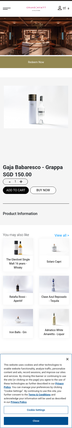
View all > (62, 235)
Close (36, 420)
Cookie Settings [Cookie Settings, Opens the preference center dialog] (36, 409)
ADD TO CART (15, 190)
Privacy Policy (18, 402)
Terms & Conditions (39, 394)
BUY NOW (43, 190)
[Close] (67, 359)
